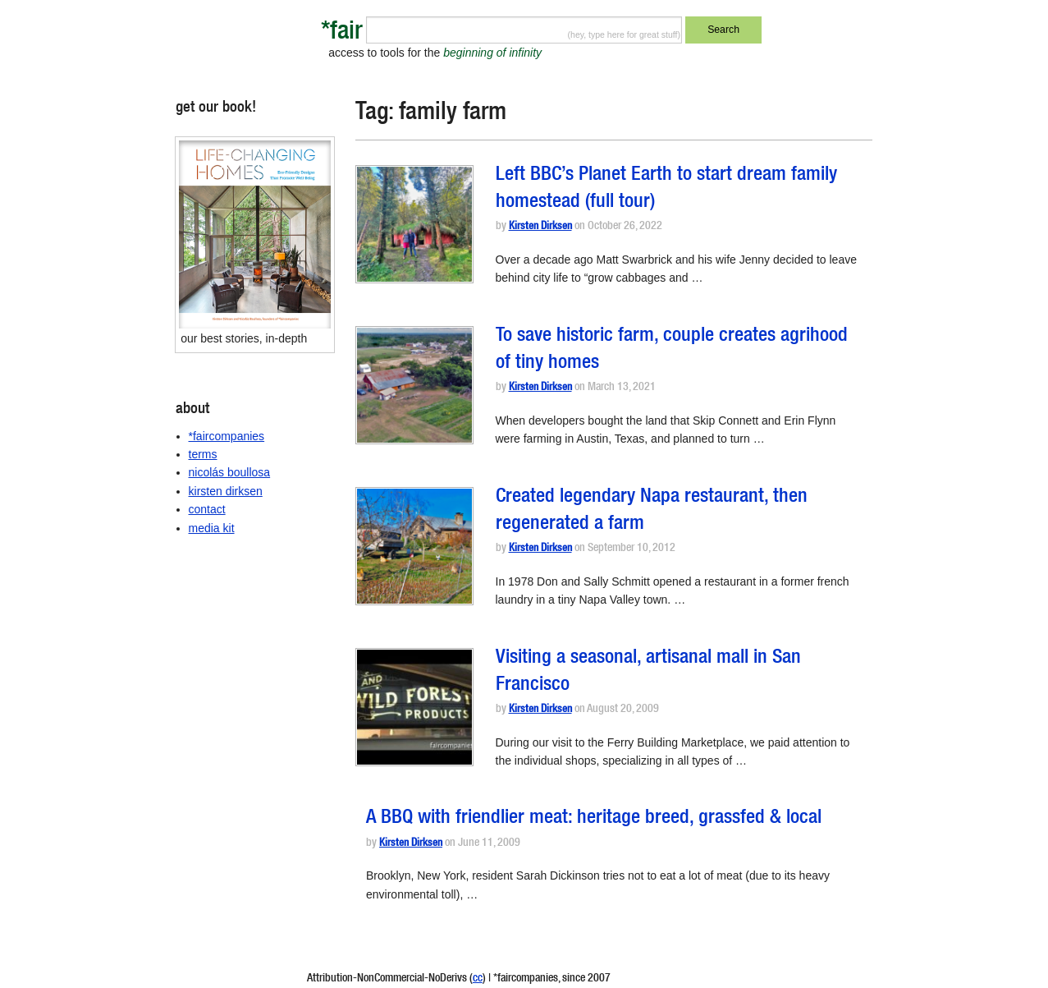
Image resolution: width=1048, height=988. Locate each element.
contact (207, 509)
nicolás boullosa (230, 472)
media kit (212, 528)
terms (203, 454)
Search (723, 29)
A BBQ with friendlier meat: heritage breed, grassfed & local (593, 819)
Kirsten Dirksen (540, 227)
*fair (342, 33)
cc (478, 979)
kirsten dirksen (226, 491)
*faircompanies (227, 436)
